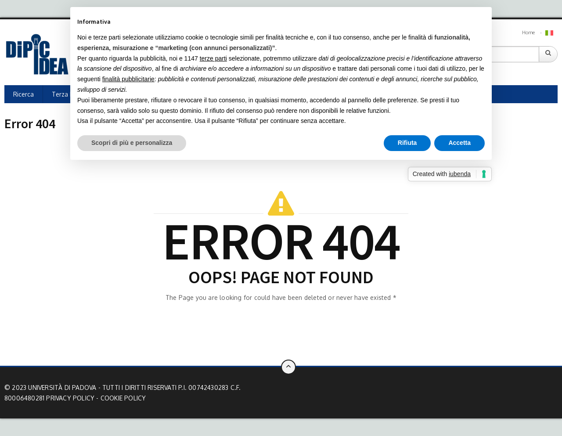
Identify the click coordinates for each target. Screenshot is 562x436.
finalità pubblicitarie (128, 79)
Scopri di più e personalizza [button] (131, 142)
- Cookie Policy (121, 398)
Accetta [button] (459, 142)
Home (528, 32)
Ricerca (23, 94)
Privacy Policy (70, 398)
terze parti (213, 58)
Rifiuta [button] (407, 142)
